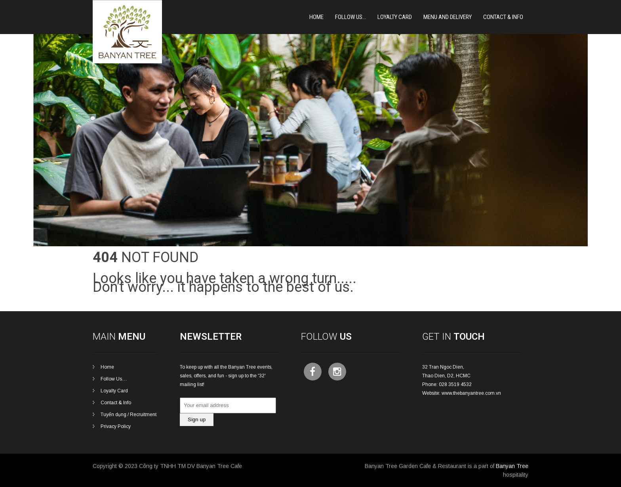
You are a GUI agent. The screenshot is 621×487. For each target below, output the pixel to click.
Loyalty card (394, 17)
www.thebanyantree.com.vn (471, 393)
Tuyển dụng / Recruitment (128, 414)
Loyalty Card (114, 391)
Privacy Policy (116, 426)
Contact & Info (503, 17)
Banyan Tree (512, 466)
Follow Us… (350, 17)
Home (316, 17)
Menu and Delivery (447, 17)
